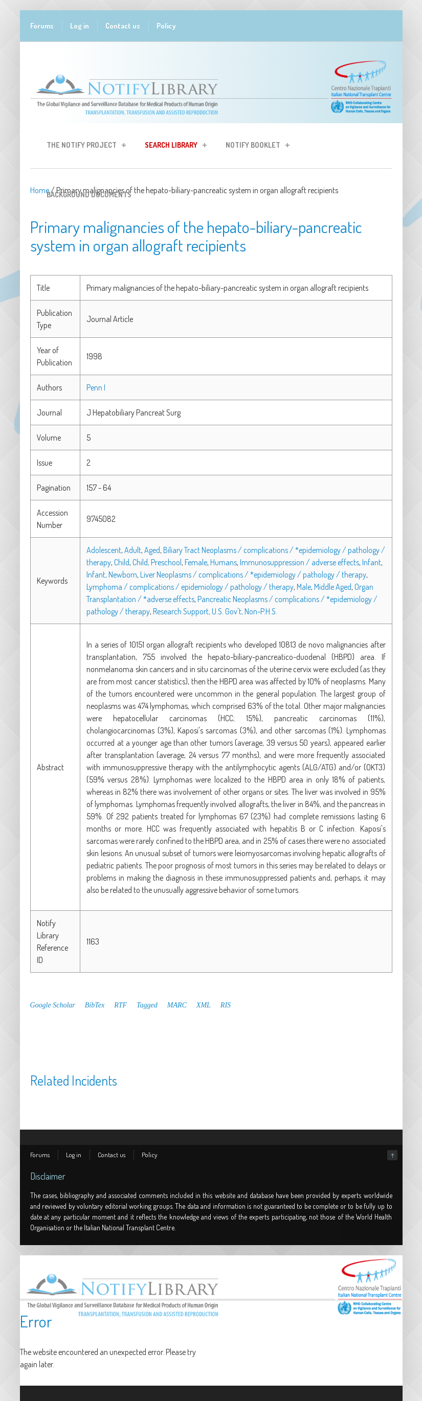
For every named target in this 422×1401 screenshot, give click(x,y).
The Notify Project (83, 146)
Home (39, 190)
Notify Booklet (254, 146)
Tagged (147, 1005)
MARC (177, 1005)
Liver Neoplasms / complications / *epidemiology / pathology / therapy (253, 574)
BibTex (94, 1005)
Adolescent (103, 550)
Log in (79, 25)
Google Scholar (52, 1005)
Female (196, 562)
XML (203, 1005)
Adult (132, 550)
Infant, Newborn (111, 574)
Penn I (95, 387)
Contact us (122, 25)
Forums (42, 25)
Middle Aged (332, 587)
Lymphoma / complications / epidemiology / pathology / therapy (190, 587)
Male (304, 587)
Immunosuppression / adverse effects (299, 562)
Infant (371, 562)
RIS (225, 1005)
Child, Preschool (157, 562)
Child (121, 562)
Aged (152, 550)
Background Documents (89, 194)
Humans (223, 562)
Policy (166, 25)
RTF (120, 1005)
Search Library (173, 146)
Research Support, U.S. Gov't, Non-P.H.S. (215, 611)
